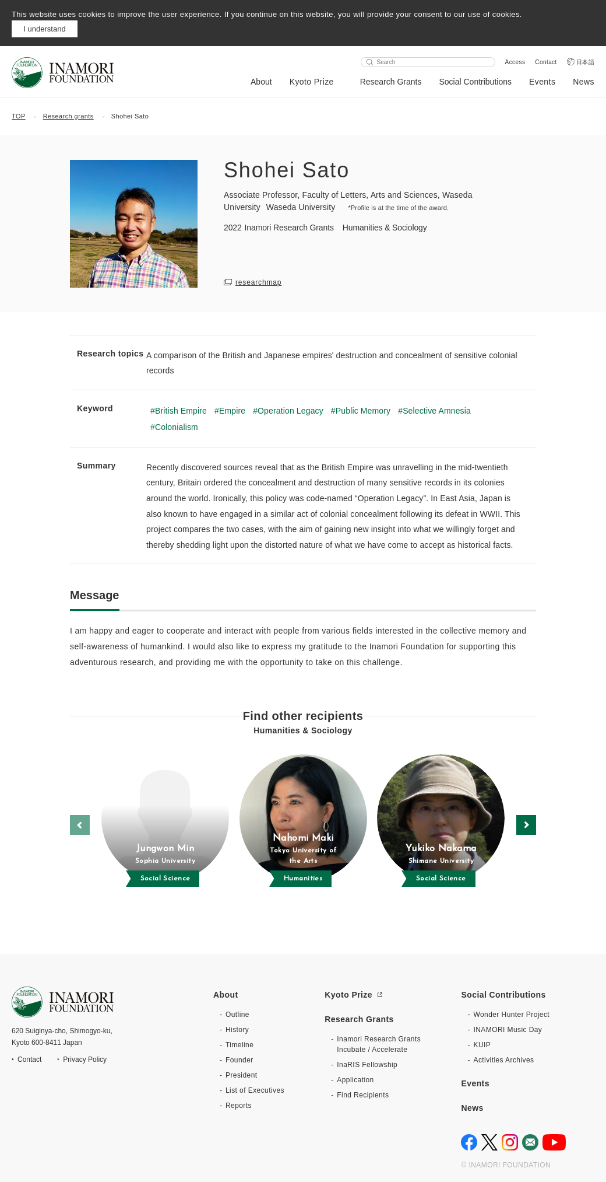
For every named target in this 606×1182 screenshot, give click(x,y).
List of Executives (255, 1090)
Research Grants (391, 81)
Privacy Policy (85, 1059)
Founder (239, 1060)
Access (515, 62)
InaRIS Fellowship (367, 1065)
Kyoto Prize (312, 81)
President (241, 1075)
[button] (526, 825)
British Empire (181, 410)
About (261, 81)
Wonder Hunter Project (511, 1014)
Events (542, 81)
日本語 (585, 62)
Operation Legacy (290, 410)
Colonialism (176, 427)
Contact (545, 62)
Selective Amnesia (437, 410)
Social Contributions (475, 81)
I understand (44, 29)
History (237, 1030)
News (583, 81)
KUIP (482, 1045)
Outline (237, 1014)
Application (355, 1080)
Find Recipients (363, 1095)
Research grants (68, 116)
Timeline (239, 1045)
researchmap (258, 282)
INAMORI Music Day (507, 1030)
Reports (239, 1105)
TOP (19, 116)
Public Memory (363, 410)
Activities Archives (503, 1060)
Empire (232, 410)
